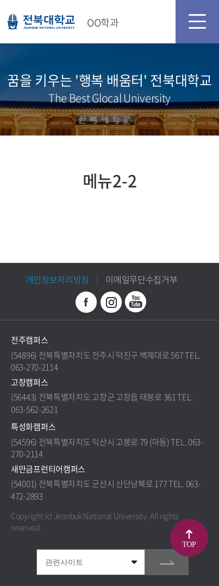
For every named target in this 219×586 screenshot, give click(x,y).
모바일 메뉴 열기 (197, 21)
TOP (189, 544)
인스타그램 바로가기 (111, 302)
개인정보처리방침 (58, 279)
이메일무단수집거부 (141, 279)
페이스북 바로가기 (86, 302)
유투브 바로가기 (135, 302)
